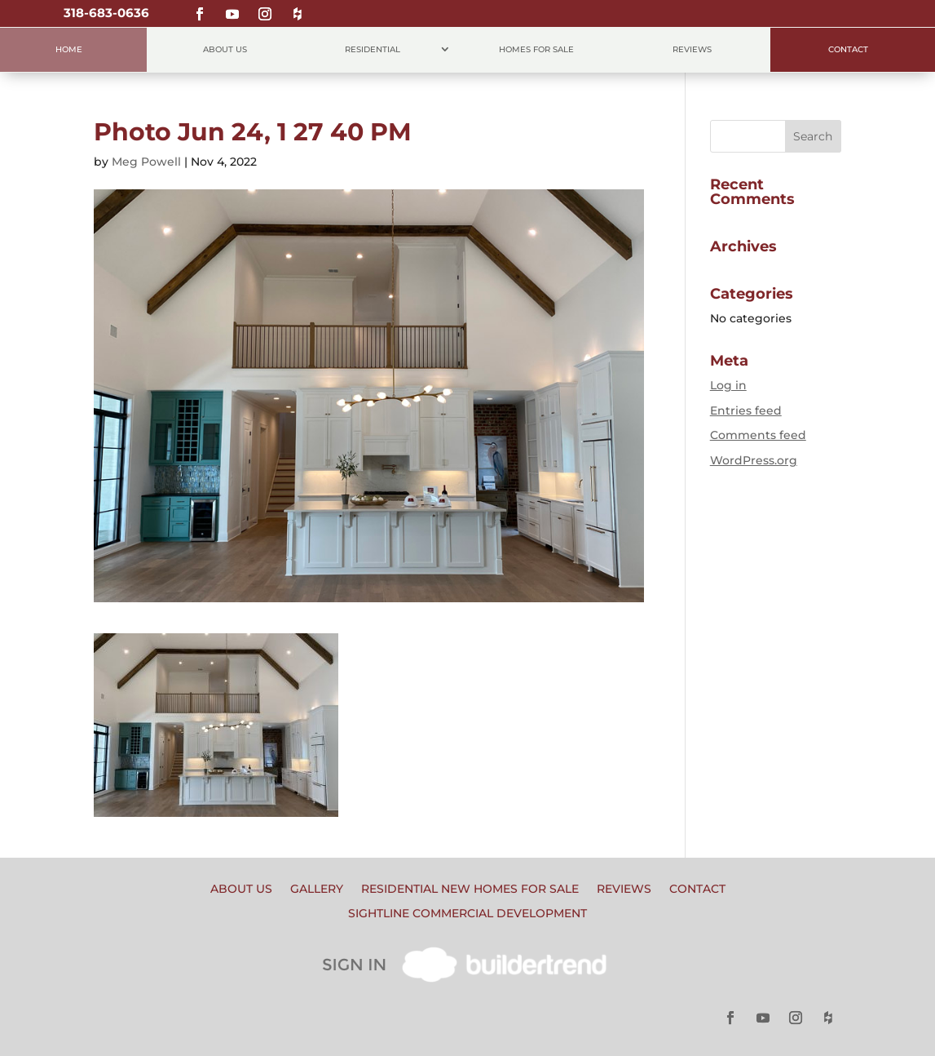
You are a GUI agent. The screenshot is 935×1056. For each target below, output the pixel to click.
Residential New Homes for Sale (470, 889)
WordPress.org (753, 460)
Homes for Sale (536, 49)
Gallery (316, 889)
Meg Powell (146, 161)
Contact (848, 49)
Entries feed (746, 410)
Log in (728, 385)
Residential (372, 49)
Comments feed (758, 435)
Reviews (692, 49)
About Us (225, 49)
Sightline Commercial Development (467, 914)
